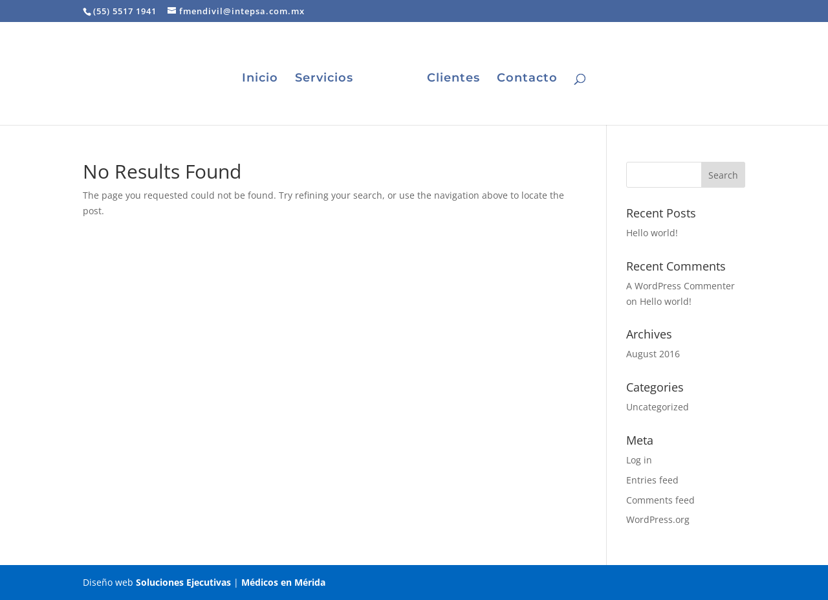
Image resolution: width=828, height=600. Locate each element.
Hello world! (652, 233)
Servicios (324, 79)
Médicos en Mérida (283, 582)
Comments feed (660, 500)
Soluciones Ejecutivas (183, 582)
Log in (639, 460)
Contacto (527, 79)
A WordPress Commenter (680, 286)
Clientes (453, 79)
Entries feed (652, 480)
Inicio (260, 79)
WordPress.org (658, 519)
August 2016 (653, 354)
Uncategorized (657, 407)
